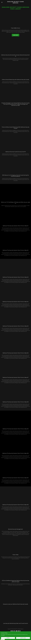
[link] (11, 631)
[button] (3, 2)
